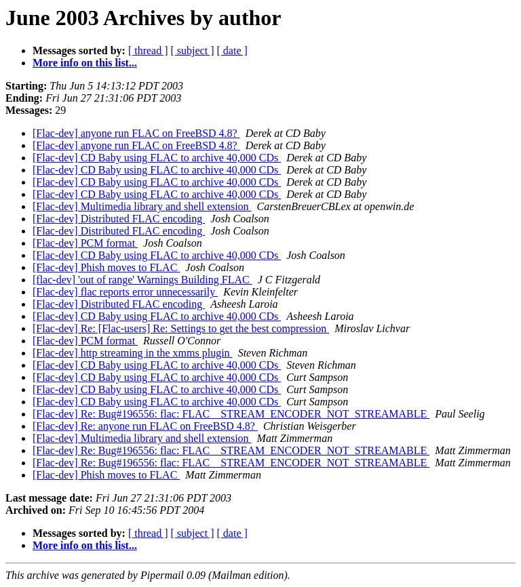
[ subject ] (192, 50)
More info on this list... (85, 62)
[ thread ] (148, 50)
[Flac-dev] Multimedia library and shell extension (142, 206)
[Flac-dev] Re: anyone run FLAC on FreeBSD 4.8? (145, 426)
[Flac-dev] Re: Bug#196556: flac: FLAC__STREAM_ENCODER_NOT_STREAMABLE (231, 414)
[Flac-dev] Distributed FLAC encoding (119, 218)
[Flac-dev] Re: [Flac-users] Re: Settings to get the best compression (181, 328)
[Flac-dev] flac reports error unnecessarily (125, 292)
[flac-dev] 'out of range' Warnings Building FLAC (142, 279)
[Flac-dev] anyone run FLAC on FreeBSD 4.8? (136, 133)
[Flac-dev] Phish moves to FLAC (106, 267)
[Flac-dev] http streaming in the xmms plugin (133, 353)
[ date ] (232, 50)
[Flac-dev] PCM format (85, 243)
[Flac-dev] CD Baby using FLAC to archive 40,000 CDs (157, 157)
